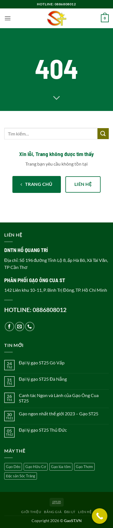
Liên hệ (85, 512)
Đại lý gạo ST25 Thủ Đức (43, 430)
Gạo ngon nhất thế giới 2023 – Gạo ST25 (58, 413)
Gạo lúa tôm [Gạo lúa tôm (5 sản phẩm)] (61, 466)
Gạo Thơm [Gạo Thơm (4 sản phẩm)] (84, 466)
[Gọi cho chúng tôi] (29, 326)
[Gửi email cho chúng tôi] (19, 326)
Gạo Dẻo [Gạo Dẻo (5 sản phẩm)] (13, 466)
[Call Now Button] (99, 516)
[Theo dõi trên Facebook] (9, 326)
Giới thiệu (31, 512)
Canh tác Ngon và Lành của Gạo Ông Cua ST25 (59, 398)
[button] (7, 18)
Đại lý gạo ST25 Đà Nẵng (43, 379)
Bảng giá (52, 512)
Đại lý (70, 512)
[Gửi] (103, 133)
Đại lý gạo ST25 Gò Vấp (42, 362)
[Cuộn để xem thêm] (56, 98)
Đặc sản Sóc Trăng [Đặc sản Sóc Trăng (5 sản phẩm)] (20, 476)
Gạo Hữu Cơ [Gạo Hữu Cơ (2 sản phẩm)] (35, 466)
